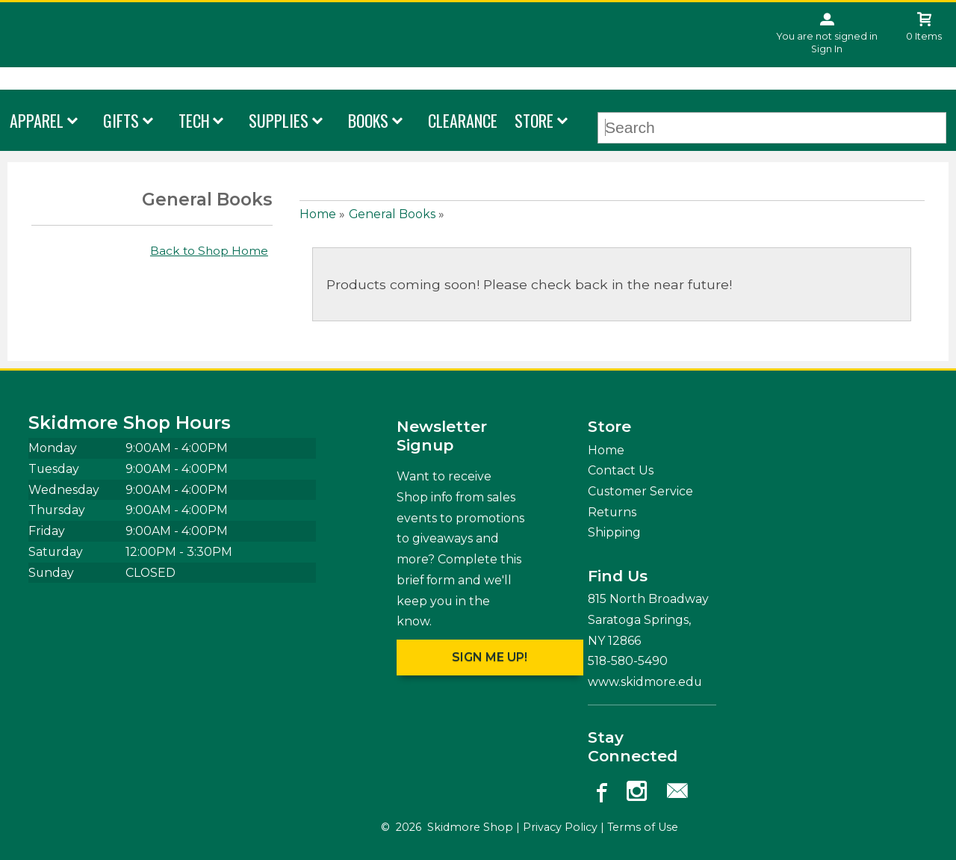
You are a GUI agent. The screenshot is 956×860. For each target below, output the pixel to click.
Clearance (462, 120)
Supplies (278, 120)
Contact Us (621, 470)
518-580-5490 (628, 661)
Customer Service (640, 491)
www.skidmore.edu (645, 682)
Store (534, 120)
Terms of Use (642, 827)
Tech (194, 120)
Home (317, 214)
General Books (392, 214)
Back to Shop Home (209, 251)
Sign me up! (489, 657)
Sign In (826, 49)
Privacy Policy (560, 827)
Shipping (614, 532)
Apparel (36, 120)
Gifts (121, 120)
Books (368, 120)
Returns (612, 512)
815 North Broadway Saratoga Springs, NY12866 (648, 619)
